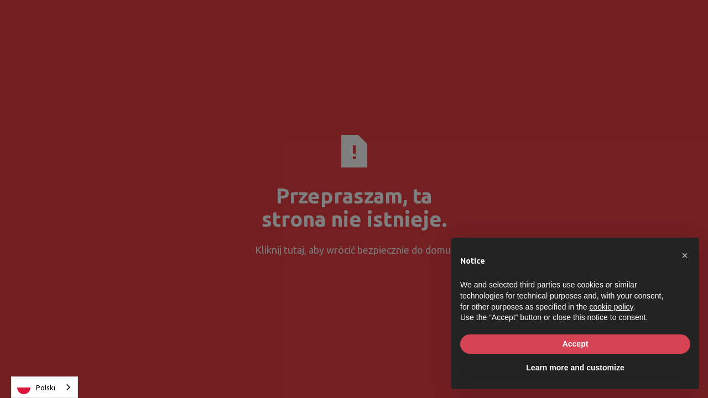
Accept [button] (576, 343)
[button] (685, 255)
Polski (36, 387)
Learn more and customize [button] (575, 367)
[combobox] (44, 387)
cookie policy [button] (611, 306)
